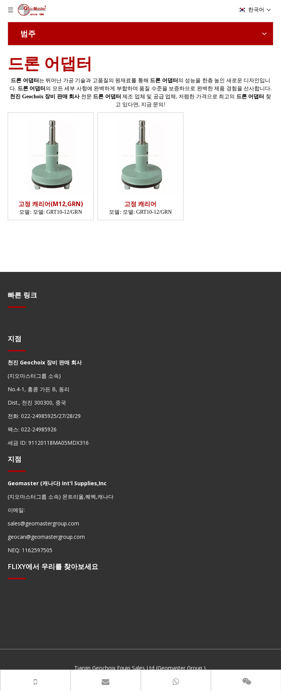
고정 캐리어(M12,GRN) (50, 204)
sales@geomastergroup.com (43, 523)
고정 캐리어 (140, 204)
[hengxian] (17, 306)
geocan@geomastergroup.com (46, 536)
